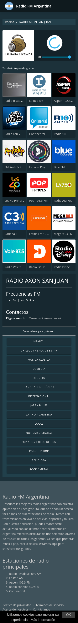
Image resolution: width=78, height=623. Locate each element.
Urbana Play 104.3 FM (44, 167)
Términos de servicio (50, 605)
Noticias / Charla (39, 433)
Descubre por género (39, 331)
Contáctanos (41, 609)
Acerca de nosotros (15, 609)
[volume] (56, 57)
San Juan (18, 300)
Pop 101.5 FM (38, 201)
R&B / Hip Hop (39, 451)
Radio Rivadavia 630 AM (21, 101)
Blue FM (59, 167)
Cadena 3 (11, 234)
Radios (9, 22)
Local (39, 423)
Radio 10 (60, 134)
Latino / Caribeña (39, 414)
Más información (43, 620)
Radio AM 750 (63, 201)
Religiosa (39, 460)
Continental (37, 134)
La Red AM (36, 101)
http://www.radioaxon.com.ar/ (42, 318)
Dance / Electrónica (39, 387)
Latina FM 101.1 (40, 234)
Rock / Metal (39, 469)
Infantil (39, 341)
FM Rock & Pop (15, 167)
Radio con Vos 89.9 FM (20, 134)
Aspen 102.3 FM (64, 101)
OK (68, 615)
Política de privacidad (16, 605)
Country (38, 378)
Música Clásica (39, 359)
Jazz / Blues (39, 405)
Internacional (39, 396)
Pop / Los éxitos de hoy (39, 442)
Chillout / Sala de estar (39, 350)
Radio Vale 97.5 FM (17, 267)
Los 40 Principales (17, 201)
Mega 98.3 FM (63, 234)
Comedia (39, 369)
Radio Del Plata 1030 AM (45, 267)
